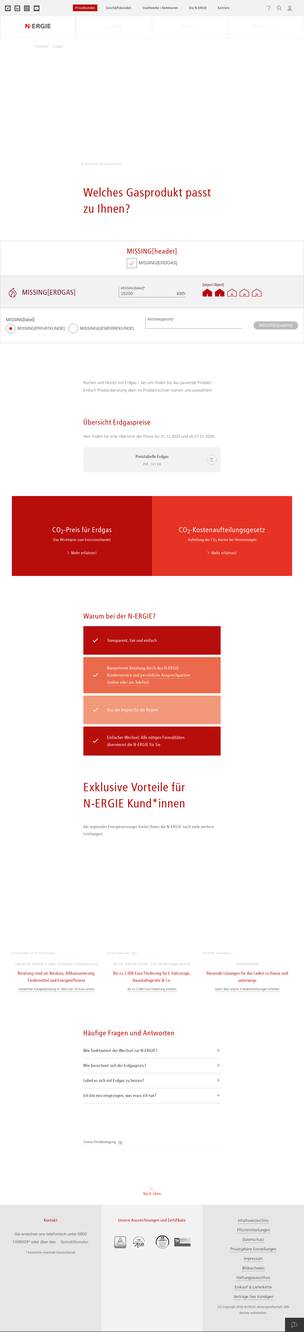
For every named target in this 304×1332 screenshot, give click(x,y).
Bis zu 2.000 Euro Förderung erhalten (152, 899)
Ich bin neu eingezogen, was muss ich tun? (120, 1005)
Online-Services (265, 26)
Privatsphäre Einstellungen (253, 1159)
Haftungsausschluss (253, 1187)
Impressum (253, 1168)
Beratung (190, 26)
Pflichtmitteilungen (253, 1140)
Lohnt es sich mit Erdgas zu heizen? (113, 990)
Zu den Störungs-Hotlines (154, 1299)
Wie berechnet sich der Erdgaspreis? (114, 975)
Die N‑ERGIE (198, 7)
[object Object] (213, 285)
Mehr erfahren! (82, 552)
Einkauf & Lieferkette (253, 1197)
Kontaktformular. (75, 1152)
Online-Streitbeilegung (103, 1052)
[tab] (152, 961)
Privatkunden (85, 7)
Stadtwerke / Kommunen (160, 7)
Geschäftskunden (118, 7)
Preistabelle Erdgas (161, 461)
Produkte (114, 26)
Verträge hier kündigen (253, 1206)
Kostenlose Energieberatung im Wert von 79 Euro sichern (57, 899)
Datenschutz (253, 1149)
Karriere (223, 7)
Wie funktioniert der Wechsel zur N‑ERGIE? (120, 960)
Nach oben (152, 1101)
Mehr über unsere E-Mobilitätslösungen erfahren (247, 899)
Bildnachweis (253, 1178)
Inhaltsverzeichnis (253, 1130)
